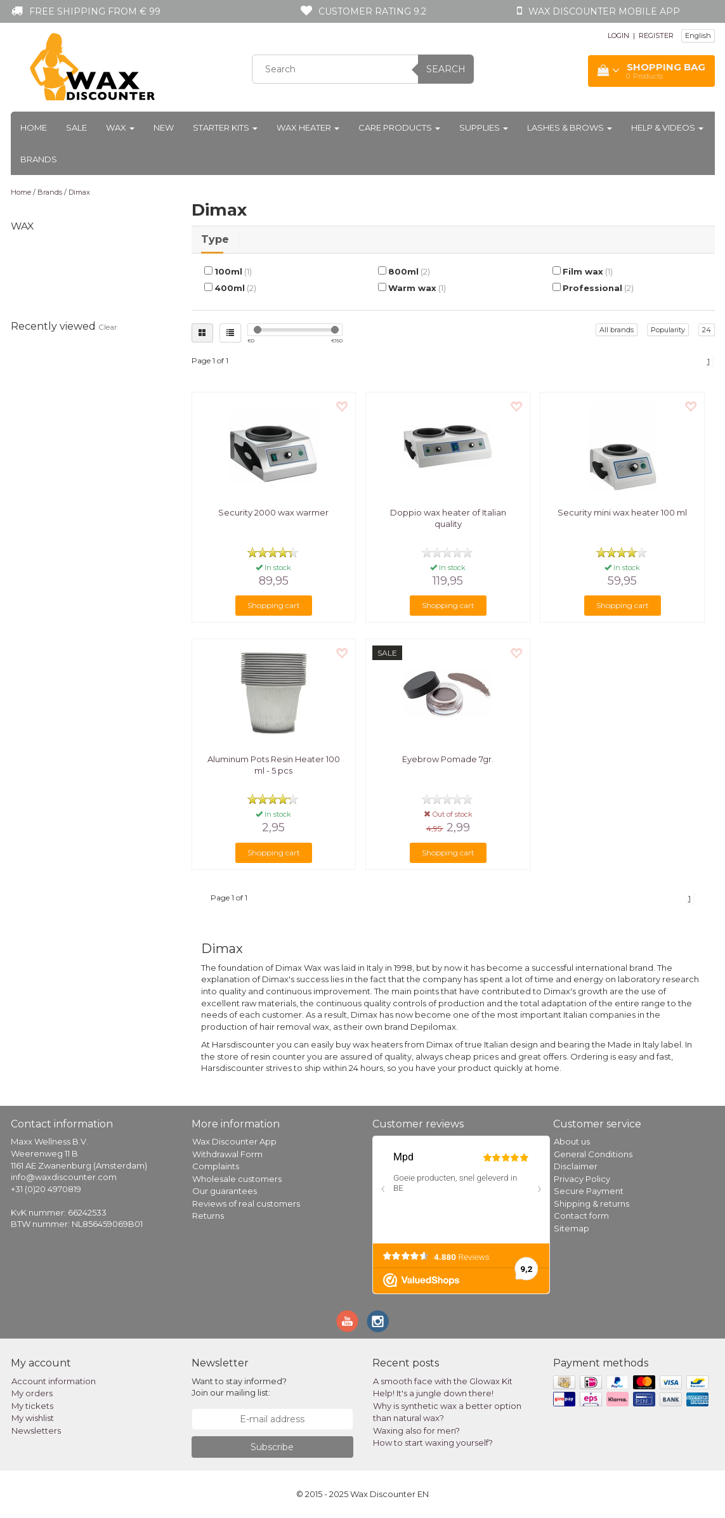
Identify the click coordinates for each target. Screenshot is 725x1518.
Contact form (581, 1215)
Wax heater (308, 127)
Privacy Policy (582, 1179)
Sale (76, 127)
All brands (616, 329)
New (163, 127)
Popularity (668, 329)
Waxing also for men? (416, 1430)
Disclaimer (576, 1166)
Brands (38, 159)
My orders (32, 1393)
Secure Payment (589, 1191)
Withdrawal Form (227, 1154)
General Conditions (593, 1154)
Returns (208, 1215)
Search (446, 69)
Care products (399, 127)
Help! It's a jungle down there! (433, 1393)
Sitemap (571, 1228)
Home (33, 127)
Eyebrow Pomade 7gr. (447, 759)
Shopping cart (273, 605)
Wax (120, 127)
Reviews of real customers (246, 1203)
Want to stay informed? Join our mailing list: (239, 1387)
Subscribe (272, 1447)
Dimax (79, 192)
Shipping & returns (591, 1203)
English (698, 35)
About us (572, 1141)
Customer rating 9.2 (372, 11)
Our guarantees (224, 1191)
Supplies (483, 127)
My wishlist (32, 1418)
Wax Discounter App (234, 1141)
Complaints (215, 1166)
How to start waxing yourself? (433, 1442)
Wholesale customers (237, 1179)
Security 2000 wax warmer (273, 512)
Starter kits (225, 127)
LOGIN (618, 35)
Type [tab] (215, 239)
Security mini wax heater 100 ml (622, 512)
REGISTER (656, 35)
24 (706, 329)
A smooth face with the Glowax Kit (443, 1381)
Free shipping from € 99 (94, 11)
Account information (53, 1381)
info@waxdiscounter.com (64, 1177)
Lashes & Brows (569, 127)
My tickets (32, 1406)
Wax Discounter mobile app (604, 11)
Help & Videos (667, 127)
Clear (107, 327)
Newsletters (36, 1430)
